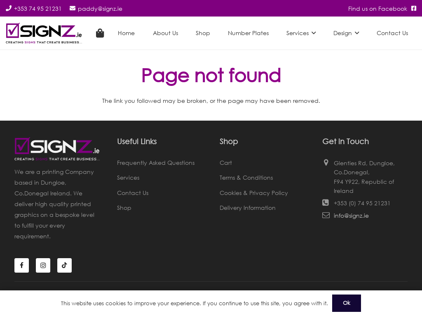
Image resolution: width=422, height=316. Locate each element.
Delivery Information (248, 207)
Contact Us (132, 192)
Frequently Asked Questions (156, 162)
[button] (312, 33)
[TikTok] (64, 265)
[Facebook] (21, 265)
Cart (226, 162)
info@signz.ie (351, 215)
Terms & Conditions (246, 177)
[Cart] (100, 33)
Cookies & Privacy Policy (254, 192)
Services (128, 177)
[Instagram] (43, 265)
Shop (124, 207)
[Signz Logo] (44, 33)
